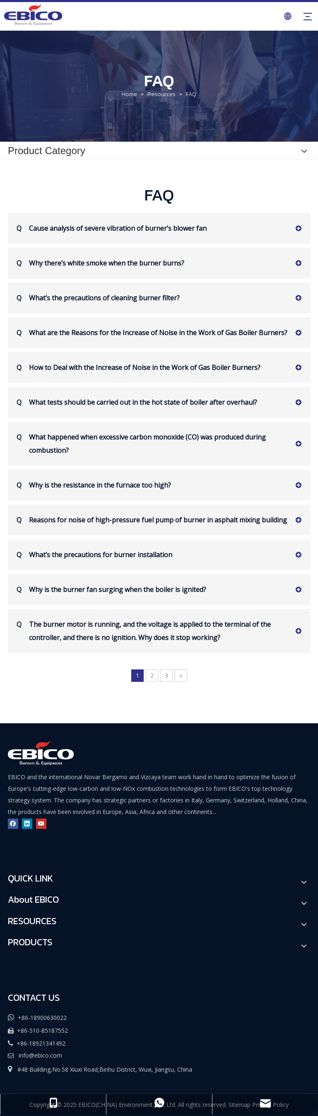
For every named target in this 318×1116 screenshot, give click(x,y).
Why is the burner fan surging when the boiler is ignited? (111, 589)
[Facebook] (13, 823)
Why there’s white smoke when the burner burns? (100, 263)
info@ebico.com (40, 1055)
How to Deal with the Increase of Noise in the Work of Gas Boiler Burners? (138, 367)
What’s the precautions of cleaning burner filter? (98, 297)
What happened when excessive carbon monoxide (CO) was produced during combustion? (141, 442)
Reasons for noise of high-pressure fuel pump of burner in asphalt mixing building (152, 520)
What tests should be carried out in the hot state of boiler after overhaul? (137, 402)
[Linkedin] (27, 823)
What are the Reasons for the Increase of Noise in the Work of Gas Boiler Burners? (152, 332)
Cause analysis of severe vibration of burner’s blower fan (112, 228)
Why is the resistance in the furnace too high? (94, 485)
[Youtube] (41, 823)
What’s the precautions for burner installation (94, 554)
